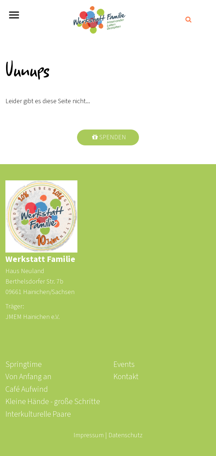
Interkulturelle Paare (38, 414)
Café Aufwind (26, 389)
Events (124, 364)
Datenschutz (125, 435)
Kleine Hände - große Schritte (52, 401)
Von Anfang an (28, 376)
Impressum (88, 435)
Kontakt (126, 376)
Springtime (23, 364)
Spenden (112, 137)
